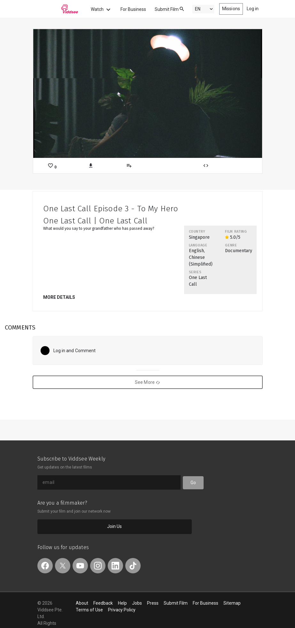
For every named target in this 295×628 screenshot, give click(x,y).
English (196, 250)
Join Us (114, 526)
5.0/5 (232, 237)
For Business (133, 9)
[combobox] (175, 8)
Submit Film (167, 9)
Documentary (238, 250)
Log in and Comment (74, 350)
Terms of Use (89, 609)
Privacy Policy (122, 609)
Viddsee (58, 8)
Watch (101, 9)
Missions (231, 8)
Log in (253, 8)
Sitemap (232, 603)
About (82, 603)
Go (193, 482)
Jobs (137, 603)
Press (153, 603)
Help (122, 603)
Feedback (103, 603)
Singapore (199, 237)
